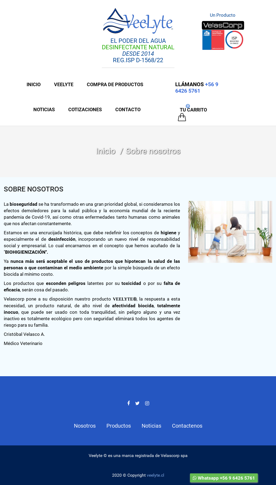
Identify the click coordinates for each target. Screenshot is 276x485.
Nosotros (85, 426)
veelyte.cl (155, 475)
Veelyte (63, 84)
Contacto (128, 109)
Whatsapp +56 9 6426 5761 (224, 478)
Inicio (34, 84)
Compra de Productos (115, 84)
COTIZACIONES (85, 109)
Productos (118, 426)
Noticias (44, 109)
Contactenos (187, 426)
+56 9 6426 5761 (196, 87)
